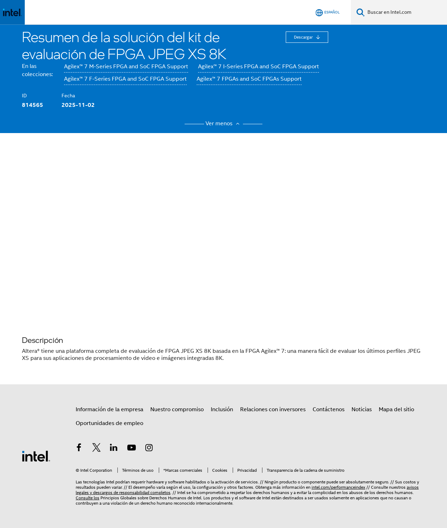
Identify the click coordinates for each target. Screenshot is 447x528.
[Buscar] (360, 12)
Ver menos (223, 123)
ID (24, 95)
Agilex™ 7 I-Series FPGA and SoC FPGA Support (258, 66)
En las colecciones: (37, 70)
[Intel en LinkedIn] (114, 448)
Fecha (68, 95)
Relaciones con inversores (273, 409)
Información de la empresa (109, 409)
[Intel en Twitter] (97, 448)
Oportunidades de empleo (109, 423)
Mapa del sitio (396, 409)
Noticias (362, 409)
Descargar (304, 37)
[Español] (327, 12)
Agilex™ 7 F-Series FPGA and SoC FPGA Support (125, 78)
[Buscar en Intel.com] (406, 12)
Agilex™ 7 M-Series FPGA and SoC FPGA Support (126, 66)
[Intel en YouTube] (132, 448)
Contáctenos (328, 409)
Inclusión (222, 409)
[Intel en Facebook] (79, 448)
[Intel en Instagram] (149, 448)
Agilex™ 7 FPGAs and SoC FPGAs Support (249, 78)
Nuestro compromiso (177, 409)
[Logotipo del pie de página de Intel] (36, 455)
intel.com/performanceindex (338, 487)
